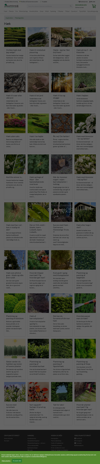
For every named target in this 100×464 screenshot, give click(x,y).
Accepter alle (17, 461)
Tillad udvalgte (5, 461)
